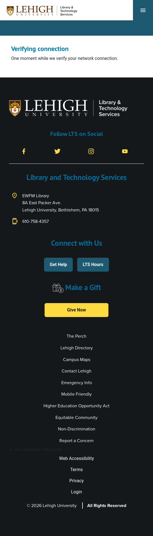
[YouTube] (125, 151)
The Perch (76, 336)
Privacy (76, 480)
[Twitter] (57, 151)
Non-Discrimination (76, 429)
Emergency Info (76, 382)
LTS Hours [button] (93, 264)
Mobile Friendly (76, 394)
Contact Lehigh (76, 371)
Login (76, 491)
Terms (76, 469)
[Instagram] (91, 151)
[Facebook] (23, 151)
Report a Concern (76, 440)
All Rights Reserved (106, 505)
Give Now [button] (76, 310)
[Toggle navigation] (143, 10)
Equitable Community (76, 417)
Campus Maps (76, 359)
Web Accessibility (76, 458)
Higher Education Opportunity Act (76, 406)
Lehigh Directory (76, 348)
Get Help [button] (58, 264)
